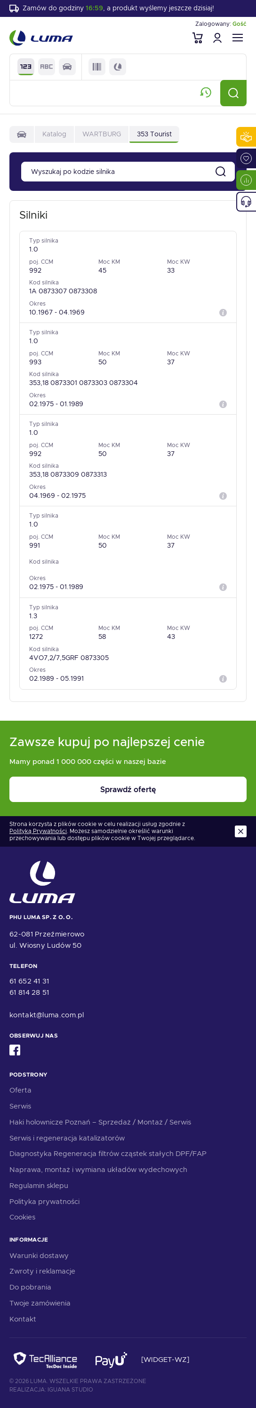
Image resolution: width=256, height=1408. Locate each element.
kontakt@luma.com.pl (46, 1015)
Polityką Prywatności (38, 831)
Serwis (20, 1106)
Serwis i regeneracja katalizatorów (67, 1138)
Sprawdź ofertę (128, 789)
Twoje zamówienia (40, 1303)
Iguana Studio (70, 1389)
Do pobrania (30, 1287)
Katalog (54, 134)
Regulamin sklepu (38, 1185)
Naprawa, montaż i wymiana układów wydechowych (98, 1169)
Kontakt (22, 1319)
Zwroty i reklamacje (42, 1271)
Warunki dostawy (39, 1255)
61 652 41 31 (29, 981)
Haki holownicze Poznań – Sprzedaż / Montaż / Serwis (100, 1122)
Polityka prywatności (44, 1201)
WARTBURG (101, 134)
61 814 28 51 (29, 992)
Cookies (22, 1217)
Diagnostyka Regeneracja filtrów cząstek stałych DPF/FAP (108, 1153)
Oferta (20, 1090)
